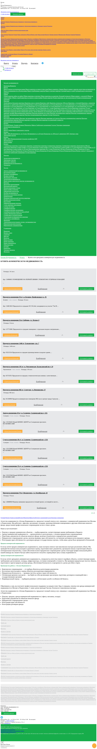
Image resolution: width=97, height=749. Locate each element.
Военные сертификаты (34, 40)
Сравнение (8, 55)
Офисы (33, 125)
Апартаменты (8, 103)
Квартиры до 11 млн (62, 105)
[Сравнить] (63, 288)
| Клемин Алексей (10, 335)
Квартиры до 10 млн (49, 105)
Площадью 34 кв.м (22, 151)
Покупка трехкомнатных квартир (14, 115)
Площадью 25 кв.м (84, 149)
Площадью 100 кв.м (59, 149)
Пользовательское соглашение (8, 729)
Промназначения (16, 139)
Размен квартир (48, 98)
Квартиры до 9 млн (34, 108)
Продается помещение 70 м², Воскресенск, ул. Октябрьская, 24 (25, 493)
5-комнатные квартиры (69, 146)
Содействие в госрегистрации (61, 40)
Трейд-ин (3, 30)
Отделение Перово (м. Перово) (25, 54)
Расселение (7, 39)
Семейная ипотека (60, 43)
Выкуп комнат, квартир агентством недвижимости (79, 89)
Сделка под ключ (33, 44)
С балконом (89, 151)
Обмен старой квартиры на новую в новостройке (27, 98)
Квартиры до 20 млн (10, 106)
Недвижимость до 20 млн (35, 134)
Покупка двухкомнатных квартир (60, 113)
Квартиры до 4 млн (48, 106)
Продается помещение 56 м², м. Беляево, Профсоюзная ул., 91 (25, 297)
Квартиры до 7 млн (10, 108)
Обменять (3, 27)
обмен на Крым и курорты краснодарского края (16, 30)
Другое (3, 643)
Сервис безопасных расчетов (49, 43)
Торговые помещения (63, 125)
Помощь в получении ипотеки (42, 41)
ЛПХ (9, 134)
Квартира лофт (45, 103)
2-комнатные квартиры (25, 146)
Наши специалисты (22, 34)
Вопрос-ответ (34, 34)
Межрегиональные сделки (11, 44)
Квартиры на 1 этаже (47, 108)
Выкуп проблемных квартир (36, 91)
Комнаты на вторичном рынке (47, 111)
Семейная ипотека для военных (13, 210)
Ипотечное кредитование (11, 184)
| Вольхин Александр (12, 508)
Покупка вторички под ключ (41, 113)
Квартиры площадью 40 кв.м (49, 110)
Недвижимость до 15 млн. (19, 134)
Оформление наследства (74, 40)
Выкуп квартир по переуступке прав (37, 89)
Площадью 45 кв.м (46, 151)
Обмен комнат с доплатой (79, 96)
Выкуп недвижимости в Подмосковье (15, 91)
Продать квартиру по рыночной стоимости (50, 120)
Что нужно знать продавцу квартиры (34, 49)
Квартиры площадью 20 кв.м (63, 108)
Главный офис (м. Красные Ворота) (9, 54)
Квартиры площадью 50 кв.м (86, 110)
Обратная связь (62, 34)
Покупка (6, 101)
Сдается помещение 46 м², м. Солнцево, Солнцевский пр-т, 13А (25, 439)
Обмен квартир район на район (13, 96)
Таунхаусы (49, 26)
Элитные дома (73, 134)
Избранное (3, 55)
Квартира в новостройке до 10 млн (22, 147)
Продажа (7, 116)
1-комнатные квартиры (11, 146)
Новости (23, 49)
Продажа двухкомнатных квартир (30, 118)
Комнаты (8, 21)
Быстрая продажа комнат (12, 118)
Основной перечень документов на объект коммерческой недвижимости (22, 643)
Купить (2, 19)
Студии (50, 115)
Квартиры (3, 21)
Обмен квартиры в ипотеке (31, 96)
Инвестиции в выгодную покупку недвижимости (83, 41)
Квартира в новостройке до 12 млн (66, 147)
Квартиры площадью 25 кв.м (81, 108)
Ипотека (3, 39)
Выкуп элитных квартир (53, 91)
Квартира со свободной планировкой (15, 105)
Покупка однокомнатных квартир (81, 113)
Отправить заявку (5, 56)
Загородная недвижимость (31, 21)
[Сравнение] (95, 77)
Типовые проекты (53, 34)
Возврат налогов (67, 41)
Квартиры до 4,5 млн (61, 106)
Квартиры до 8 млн (22, 108)
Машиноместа (8, 140)
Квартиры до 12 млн (75, 105)
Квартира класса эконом (32, 103)
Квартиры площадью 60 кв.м (13, 111)
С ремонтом (62, 134)
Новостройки (8, 142)
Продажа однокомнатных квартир (71, 118)
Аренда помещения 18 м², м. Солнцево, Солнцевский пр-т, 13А (25, 413)
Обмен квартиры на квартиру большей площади (55, 96)
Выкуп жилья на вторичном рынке (15, 89)
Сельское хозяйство (28, 139)
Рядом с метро (80, 151)
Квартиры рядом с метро (30, 111)
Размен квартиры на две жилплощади (65, 98)
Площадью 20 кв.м (72, 149)
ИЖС (5, 134)
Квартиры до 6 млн (86, 106)
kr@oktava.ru (7, 723)
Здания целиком (19, 125)
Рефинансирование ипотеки (28, 41)
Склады (53, 125)
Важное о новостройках (14, 49)
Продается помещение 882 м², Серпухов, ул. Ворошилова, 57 (24, 390)
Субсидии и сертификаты (33, 39)
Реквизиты (78, 34)
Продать (3, 23)
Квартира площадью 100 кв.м (59, 103)
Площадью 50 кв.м (58, 151)
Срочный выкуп (4, 45)
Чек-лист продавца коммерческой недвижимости (52, 643)
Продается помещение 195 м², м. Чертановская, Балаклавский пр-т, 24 (28, 366)
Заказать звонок (18, 14)
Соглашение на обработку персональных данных (12, 731)
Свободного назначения (43, 125)
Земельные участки (42, 26)
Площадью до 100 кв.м (51, 134)
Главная (2, 17)
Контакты (34, 63)
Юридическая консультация (46, 40)
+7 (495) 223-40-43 (5, 14)
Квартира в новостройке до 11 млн (44, 147)
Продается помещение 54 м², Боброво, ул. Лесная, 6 (21, 320)
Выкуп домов (8, 130)
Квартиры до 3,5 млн (35, 106)
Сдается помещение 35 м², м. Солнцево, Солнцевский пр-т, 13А (25, 466)
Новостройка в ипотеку (6, 43)
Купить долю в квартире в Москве (67, 111)
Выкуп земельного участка (20, 130)
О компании (3, 31)
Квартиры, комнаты (5, 26)
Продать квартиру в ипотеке (28, 120)
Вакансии (11, 34)
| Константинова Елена (12, 289)
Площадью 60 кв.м (70, 151)
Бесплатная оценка (22, 39)
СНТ (67, 134)
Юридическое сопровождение (46, 39)
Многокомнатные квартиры (23, 113)
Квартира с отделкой (75, 103)
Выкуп (6, 63)
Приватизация (14, 39)
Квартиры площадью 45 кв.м (68, 110)
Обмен (6, 94)
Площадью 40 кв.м (34, 151)
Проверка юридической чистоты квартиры (11, 41)
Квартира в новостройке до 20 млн (17, 149)
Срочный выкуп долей (68, 91)
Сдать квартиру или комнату (56, 41)
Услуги (2, 36)
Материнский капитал (12, 40)
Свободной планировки (17, 152)
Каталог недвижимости (11, 83)
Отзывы (15, 34)
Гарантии (73, 34)
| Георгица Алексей (11, 312)
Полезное (3, 47)
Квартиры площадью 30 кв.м (13, 110)
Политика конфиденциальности (8, 732)
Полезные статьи (5, 49)
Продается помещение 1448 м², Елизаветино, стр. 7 (21, 343)
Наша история (41, 34)
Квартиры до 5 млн (74, 106)
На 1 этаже (49, 149)
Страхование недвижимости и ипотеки (47, 44)
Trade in (10, 45)
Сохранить (3, 747)
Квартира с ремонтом (88, 103)
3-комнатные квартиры (40, 146)
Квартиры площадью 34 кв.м (31, 110)
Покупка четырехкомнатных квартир (36, 115)
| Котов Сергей (9, 405)
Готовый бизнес (9, 125)
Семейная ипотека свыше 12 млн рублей (75, 43)
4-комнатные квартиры (54, 146)
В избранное (42, 289)
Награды (47, 34)
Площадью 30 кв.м (10, 151)
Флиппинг (14, 43)
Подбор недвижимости (23, 44)
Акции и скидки (21, 45)
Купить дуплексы (84, 111)
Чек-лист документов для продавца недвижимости (76, 643)
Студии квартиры (30, 152)
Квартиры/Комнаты (10, 86)
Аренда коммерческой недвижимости (63, 39)
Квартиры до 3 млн (23, 106)
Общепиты (27, 125)
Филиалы (68, 34)
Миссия (29, 34)
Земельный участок (10, 135)
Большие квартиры (19, 103)
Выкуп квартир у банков (56, 89)
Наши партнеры (4, 34)
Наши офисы (4, 51)
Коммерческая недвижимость (17, 21)
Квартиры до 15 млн (88, 105)
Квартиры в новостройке (35, 105)
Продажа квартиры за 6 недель (50, 118)
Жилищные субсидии (23, 40)
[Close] (2, 742)
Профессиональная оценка (86, 40)
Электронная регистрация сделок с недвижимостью (29, 43)
